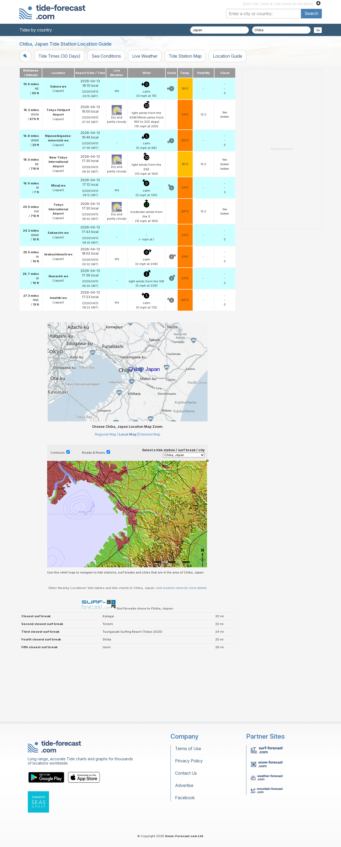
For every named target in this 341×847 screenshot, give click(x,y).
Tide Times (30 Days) (59, 56)
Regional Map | (106, 501)
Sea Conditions (106, 56)
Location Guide (227, 56)
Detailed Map (149, 501)
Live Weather (144, 56)
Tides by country (35, 30)
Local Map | (129, 501)
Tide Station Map (185, 56)
